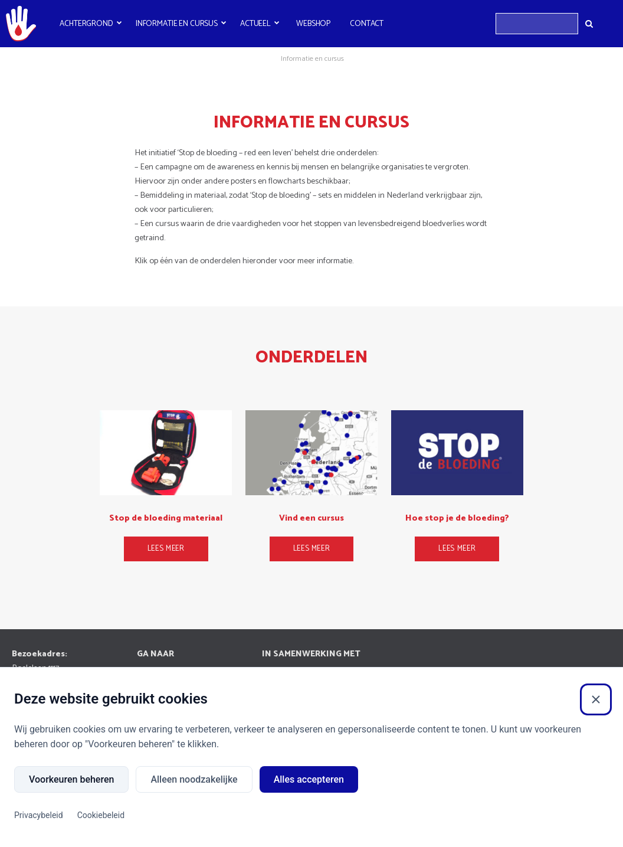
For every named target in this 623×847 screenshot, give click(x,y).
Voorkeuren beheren (71, 779)
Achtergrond (86, 23)
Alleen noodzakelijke (193, 779)
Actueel (255, 23)
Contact (366, 23)
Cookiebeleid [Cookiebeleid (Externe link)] (100, 815)
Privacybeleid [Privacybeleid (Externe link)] (38, 815)
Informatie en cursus (177, 23)
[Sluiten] (596, 699)
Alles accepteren (309, 779)
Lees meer (166, 548)
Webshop (313, 23)
